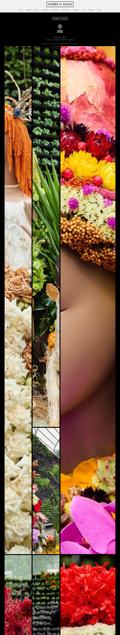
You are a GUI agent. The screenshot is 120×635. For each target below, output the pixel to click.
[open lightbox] (18, 300)
